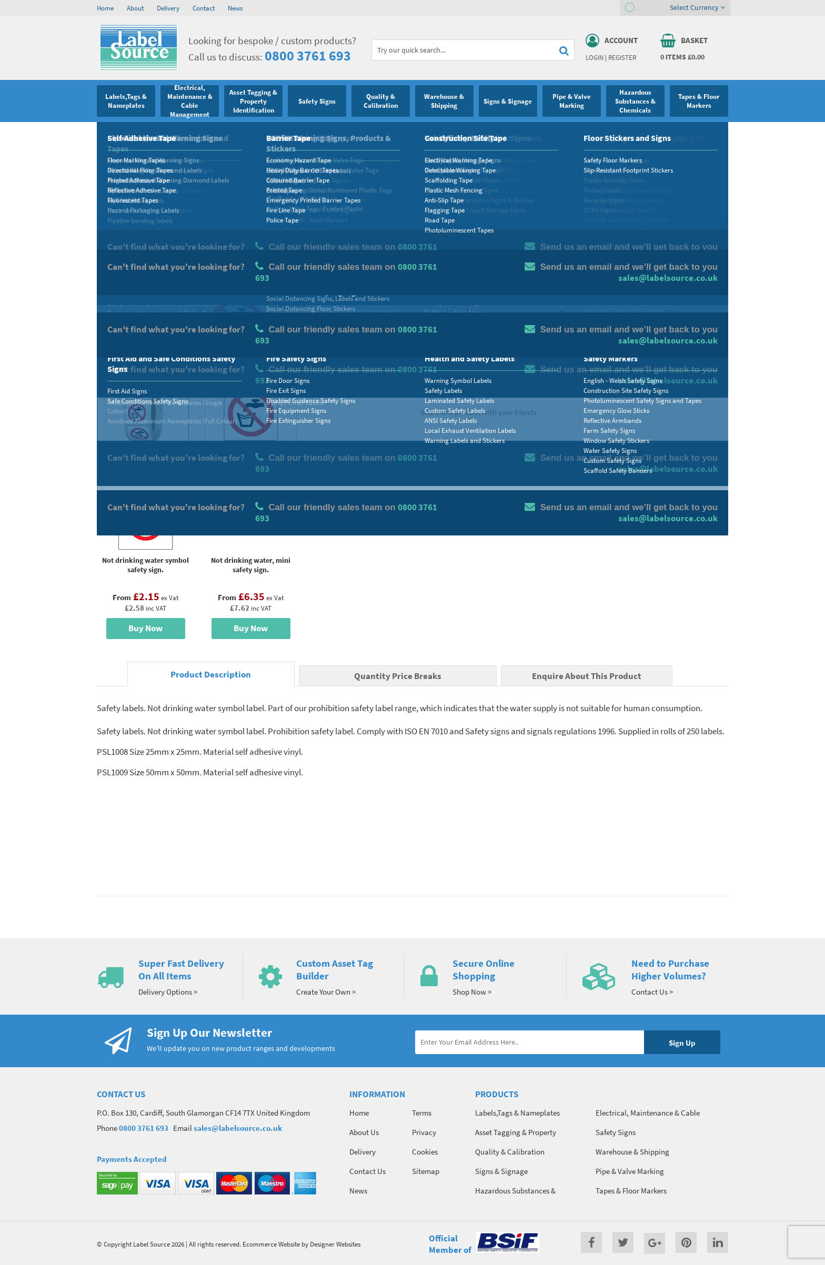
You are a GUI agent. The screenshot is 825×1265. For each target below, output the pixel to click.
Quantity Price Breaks (642, 218)
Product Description (210, 674)
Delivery (168, 8)
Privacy (424, 1132)
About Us (364, 1132)
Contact (204, 8)
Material (444, 251)
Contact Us (367, 1171)
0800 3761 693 (308, 55)
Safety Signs (137, 134)
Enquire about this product (650, 374)
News (235, 8)
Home (105, 8)
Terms (421, 1113)
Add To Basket (650, 353)
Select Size (448, 292)
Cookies (425, 1152)
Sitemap (425, 1171)
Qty (436, 334)
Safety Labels (256, 134)
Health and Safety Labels (196, 134)
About (135, 8)
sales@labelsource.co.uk (238, 1128)
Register (622, 57)
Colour (593, 292)
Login (594, 57)
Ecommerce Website (271, 1244)
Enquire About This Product (586, 676)
